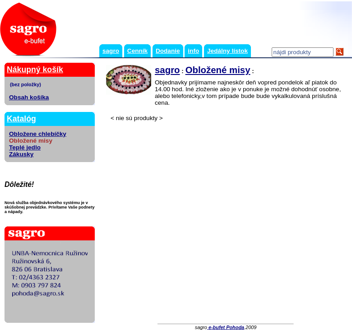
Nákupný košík (35, 69)
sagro (110, 50)
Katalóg (21, 118)
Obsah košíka (29, 97)
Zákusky (21, 154)
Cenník (137, 50)
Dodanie (168, 50)
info (193, 50)
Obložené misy (217, 70)
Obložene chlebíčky (37, 133)
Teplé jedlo (25, 147)
